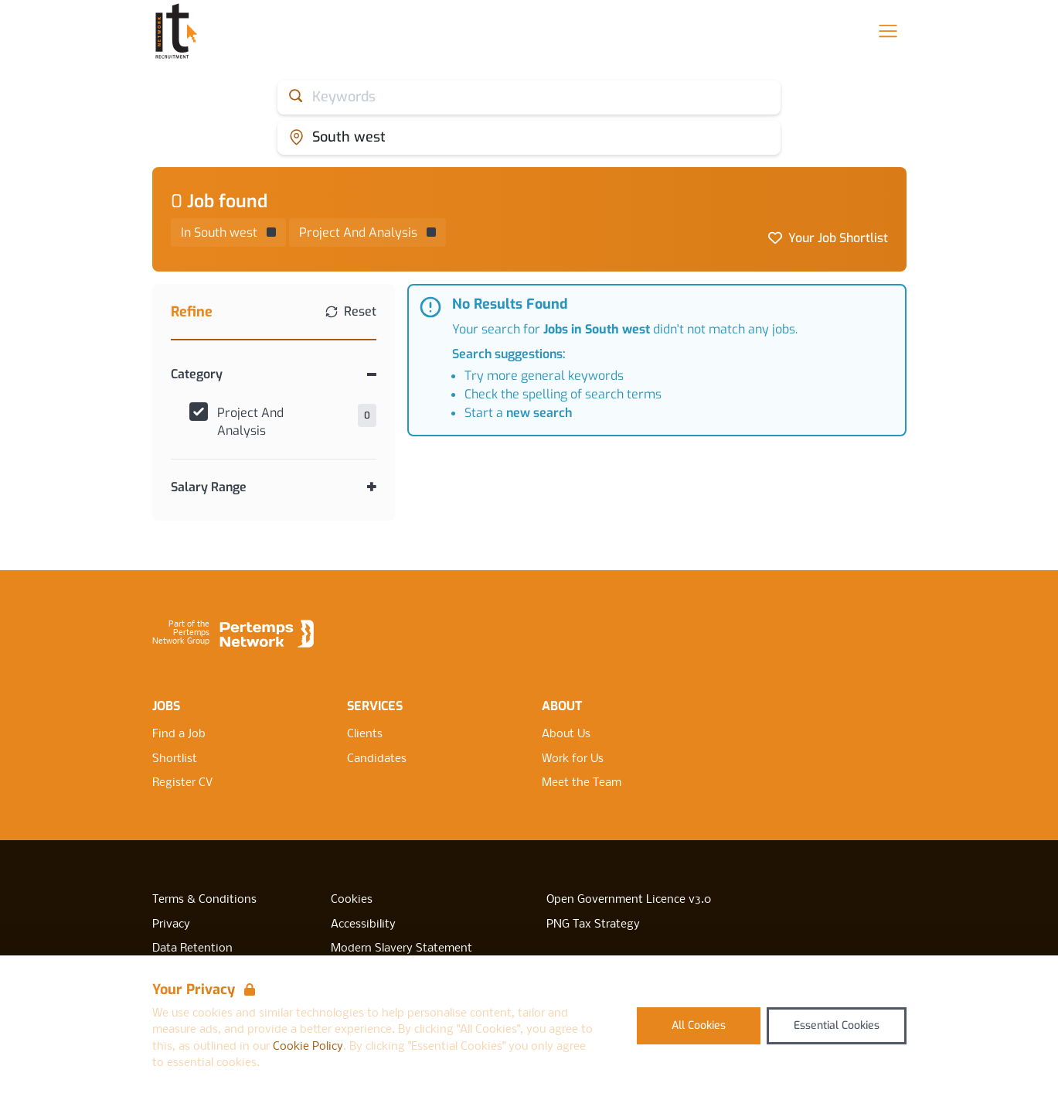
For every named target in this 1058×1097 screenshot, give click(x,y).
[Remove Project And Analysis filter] (367, 232)
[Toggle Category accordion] (274, 374)
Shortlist (174, 759)
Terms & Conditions (204, 900)
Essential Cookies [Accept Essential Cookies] (836, 1025)
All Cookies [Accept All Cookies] (699, 1025)
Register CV (182, 783)
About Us (566, 734)
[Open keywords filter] (529, 97)
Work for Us (573, 759)
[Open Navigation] (888, 31)
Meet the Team (581, 783)
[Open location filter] (529, 137)
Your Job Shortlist (838, 238)
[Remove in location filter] (228, 232)
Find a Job (179, 734)
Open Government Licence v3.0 (628, 900)
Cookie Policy (308, 1047)
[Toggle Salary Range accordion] (274, 487)
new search (539, 413)
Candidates (377, 759)
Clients (365, 734)
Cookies (352, 900)
